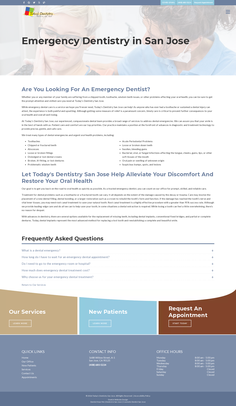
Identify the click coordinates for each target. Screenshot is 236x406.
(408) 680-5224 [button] (184, 2)
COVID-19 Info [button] (168, 2)
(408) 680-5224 (97, 364)
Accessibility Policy (142, 396)
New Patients (29, 365)
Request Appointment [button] (203, 2)
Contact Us (28, 373)
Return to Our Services (34, 284)
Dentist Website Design (118, 399)
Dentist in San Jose (114, 402)
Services (26, 369)
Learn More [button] (20, 323)
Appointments (29, 377)
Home (25, 357)
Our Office (27, 361)
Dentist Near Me (97, 402)
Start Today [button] (180, 323)
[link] (24, 2)
